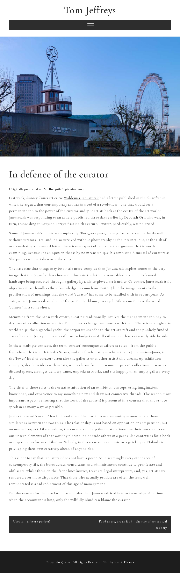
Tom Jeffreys (90, 10)
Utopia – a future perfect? (31, 521)
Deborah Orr (134, 217)
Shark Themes (124, 562)
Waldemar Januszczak (81, 198)
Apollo (48, 189)
